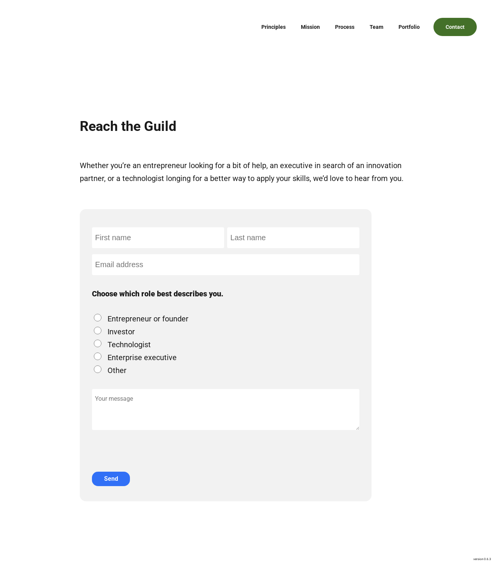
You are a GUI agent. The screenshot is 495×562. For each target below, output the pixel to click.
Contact (455, 27)
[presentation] (149, 445)
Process (344, 27)
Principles (273, 27)
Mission (310, 27)
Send (111, 478)
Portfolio (409, 27)
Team (376, 27)
